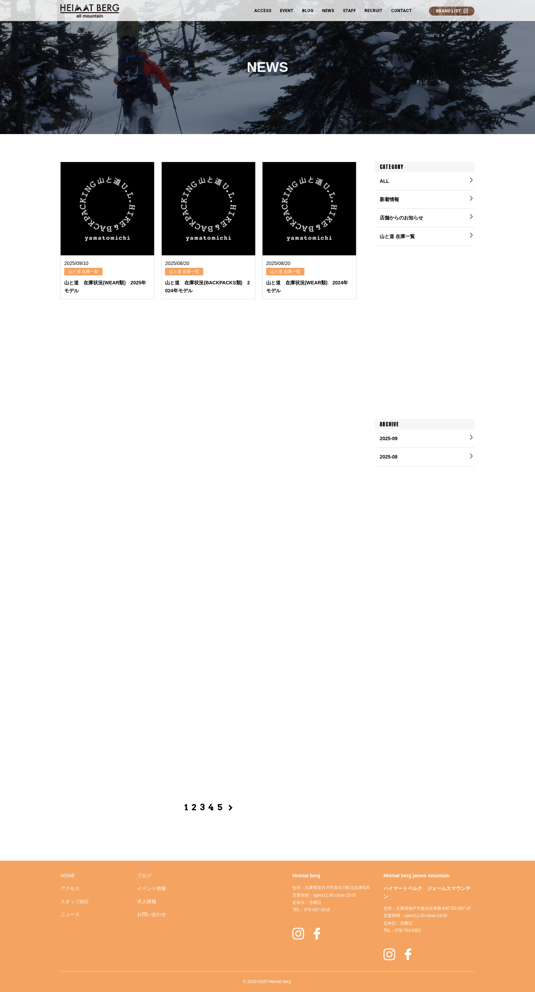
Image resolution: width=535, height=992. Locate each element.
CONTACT (401, 10)
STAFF (349, 10)
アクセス (70, 888)
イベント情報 (151, 888)
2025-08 (388, 457)
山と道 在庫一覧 (397, 236)
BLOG (307, 10)
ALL (384, 181)
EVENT (286, 10)
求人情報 (146, 901)
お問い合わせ (151, 914)
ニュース (70, 914)
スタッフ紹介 (74, 901)
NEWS (328, 10)
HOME (67, 875)
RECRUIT (373, 10)
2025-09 (388, 438)
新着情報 (389, 199)
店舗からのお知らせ (401, 217)
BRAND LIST (448, 11)
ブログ (144, 875)
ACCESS (262, 10)
